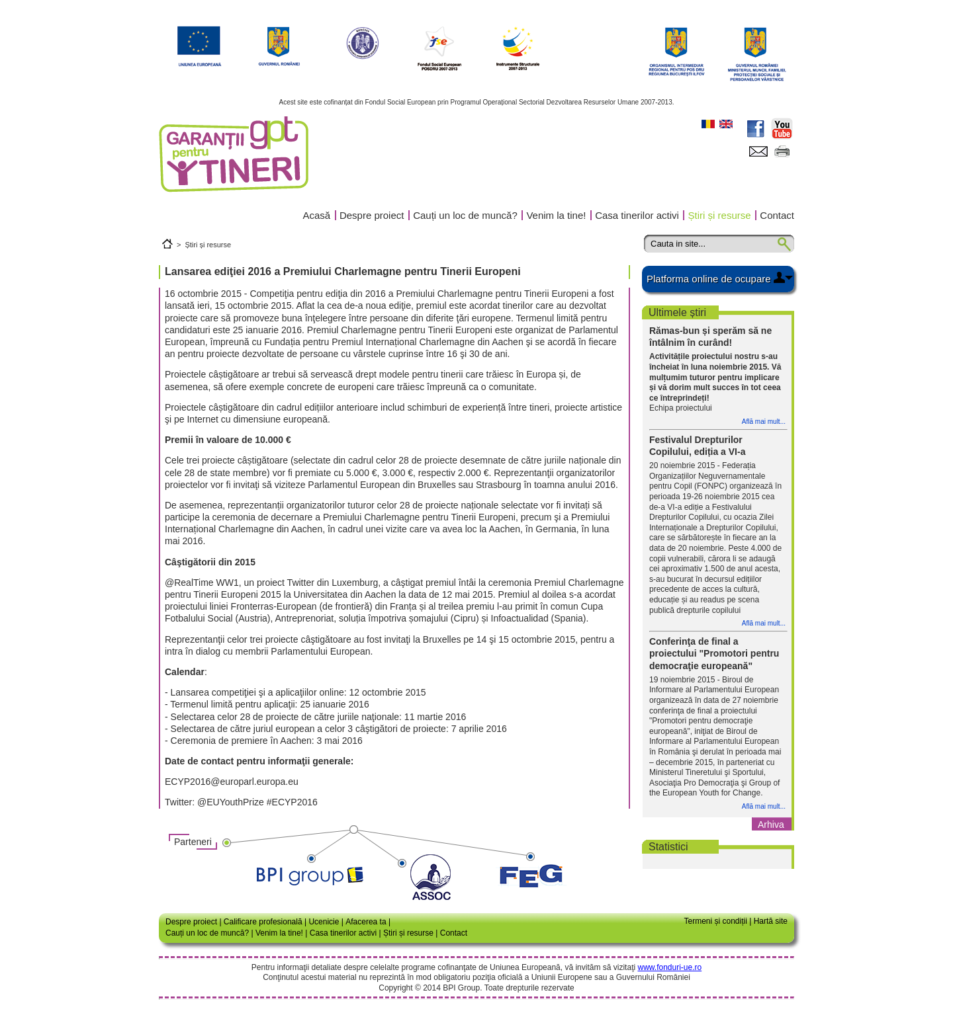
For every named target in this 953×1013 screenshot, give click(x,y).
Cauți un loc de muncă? (465, 215)
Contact (777, 215)
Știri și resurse (719, 215)
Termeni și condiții (715, 921)
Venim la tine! (556, 215)
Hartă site (771, 921)
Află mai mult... (764, 421)
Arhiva (771, 824)
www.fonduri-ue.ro (669, 967)
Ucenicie (323, 921)
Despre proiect (372, 215)
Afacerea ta (365, 921)
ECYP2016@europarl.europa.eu (231, 781)
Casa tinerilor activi (637, 215)
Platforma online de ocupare (709, 278)
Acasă (317, 215)
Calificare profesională (263, 921)
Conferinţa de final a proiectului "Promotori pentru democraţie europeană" (714, 653)
